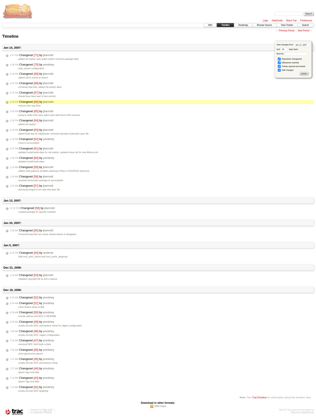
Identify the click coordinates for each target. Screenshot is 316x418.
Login (265, 20)
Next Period (303, 30)
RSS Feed (160, 406)
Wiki (210, 25)
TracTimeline (259, 397)
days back (289, 49)
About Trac (291, 20)
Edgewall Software (42, 412)
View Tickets (287, 25)
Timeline (225, 25)
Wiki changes (285, 70)
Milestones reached (288, 62)
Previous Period (286, 30)
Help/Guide (277, 20)
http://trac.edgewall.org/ (302, 412)
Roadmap (243, 25)
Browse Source (264, 25)
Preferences (306, 20)
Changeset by (31, 55)
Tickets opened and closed (291, 66)
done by (291, 54)
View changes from (293, 45)
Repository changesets (290, 59)
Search (305, 25)
